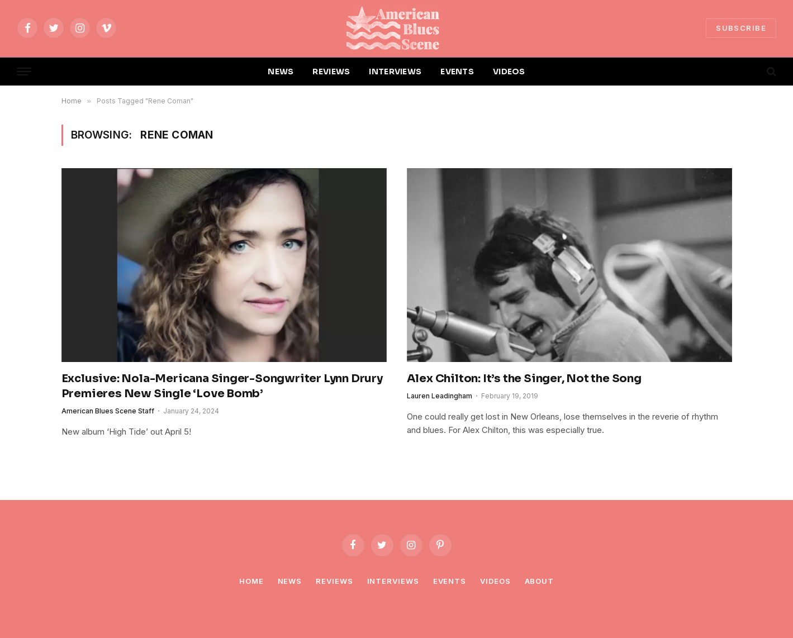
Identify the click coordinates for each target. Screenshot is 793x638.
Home (251, 581)
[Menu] (24, 71)
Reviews (334, 581)
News (290, 581)
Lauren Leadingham (439, 396)
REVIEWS (331, 71)
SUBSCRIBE (741, 27)
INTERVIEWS (395, 71)
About (539, 581)
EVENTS (457, 71)
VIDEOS (509, 71)
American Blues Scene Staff (107, 411)
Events (449, 581)
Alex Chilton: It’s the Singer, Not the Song (524, 378)
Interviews (393, 581)
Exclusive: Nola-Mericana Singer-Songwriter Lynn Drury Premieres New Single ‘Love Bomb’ (222, 386)
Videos (495, 581)
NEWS (280, 71)
